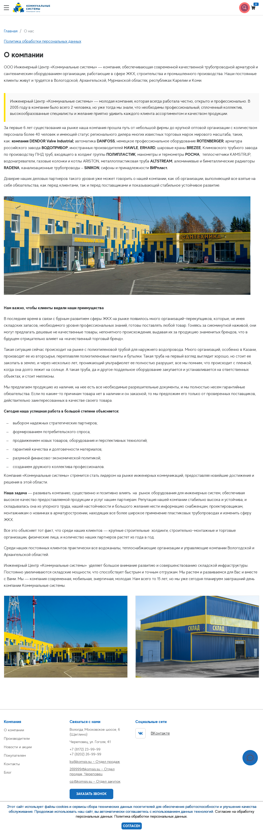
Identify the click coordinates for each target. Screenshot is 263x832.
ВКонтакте (152, 733)
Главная (10, 31)
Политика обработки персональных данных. (150, 816)
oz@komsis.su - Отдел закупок (95, 781)
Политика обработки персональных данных (42, 41)
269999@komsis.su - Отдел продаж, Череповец (92, 771)
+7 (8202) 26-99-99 (85, 754)
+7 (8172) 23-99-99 (85, 749)
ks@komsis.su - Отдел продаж (95, 761)
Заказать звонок (91, 794)
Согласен (131, 826)
